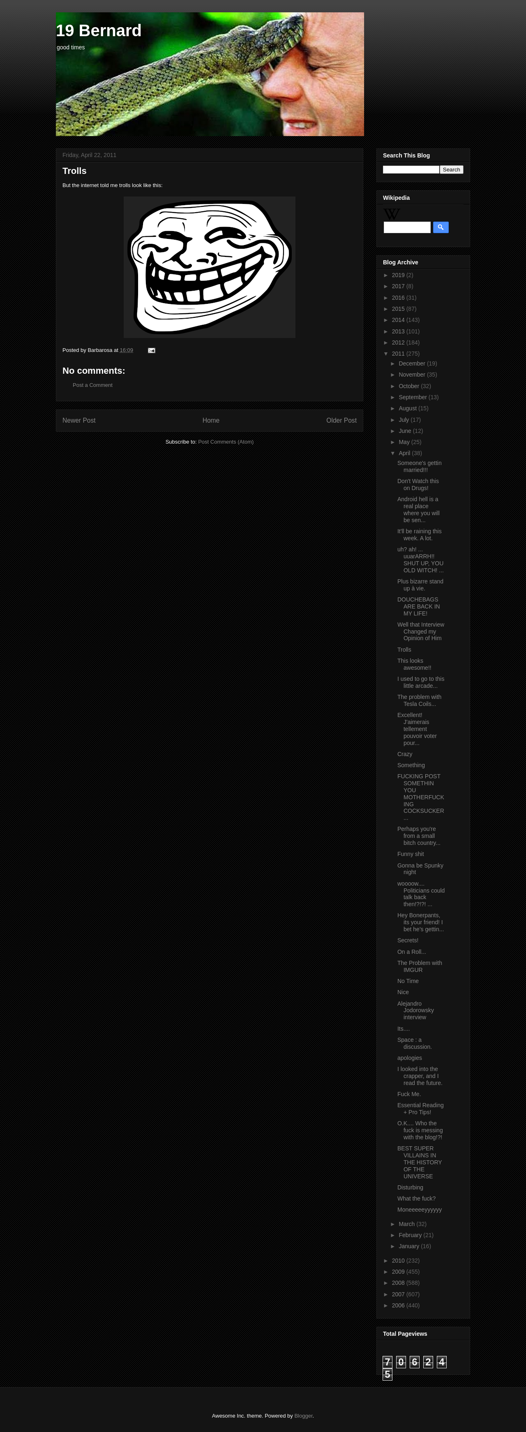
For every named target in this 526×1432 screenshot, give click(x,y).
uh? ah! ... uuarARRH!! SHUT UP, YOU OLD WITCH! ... (420, 559)
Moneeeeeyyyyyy (419, 1209)
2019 (399, 275)
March (407, 1224)
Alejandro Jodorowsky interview (415, 1010)
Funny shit (410, 854)
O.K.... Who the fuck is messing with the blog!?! (420, 1130)
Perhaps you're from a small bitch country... (419, 836)
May (405, 442)
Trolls (404, 649)
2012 (399, 342)
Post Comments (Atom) (226, 442)
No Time (408, 981)
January (410, 1246)
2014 (399, 320)
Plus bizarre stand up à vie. (420, 585)
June (406, 431)
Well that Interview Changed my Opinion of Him (420, 631)
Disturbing (410, 1187)
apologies (409, 1058)
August (408, 408)
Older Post (341, 420)
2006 (399, 1305)
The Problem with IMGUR (419, 966)
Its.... (403, 1028)
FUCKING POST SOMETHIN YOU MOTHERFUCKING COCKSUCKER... (420, 797)
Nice (403, 992)
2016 (399, 297)
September (413, 397)
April (405, 453)
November (413, 374)
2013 (399, 331)
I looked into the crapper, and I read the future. (420, 1076)
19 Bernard (99, 30)
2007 (399, 1294)
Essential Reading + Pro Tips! (420, 1108)
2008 (399, 1282)
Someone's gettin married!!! (419, 466)
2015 (399, 308)
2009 (399, 1271)
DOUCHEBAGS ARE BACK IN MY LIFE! (418, 606)
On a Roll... (411, 951)
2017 (399, 286)
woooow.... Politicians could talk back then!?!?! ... (421, 893)
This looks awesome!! (414, 664)
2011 (399, 353)
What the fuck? (416, 1198)
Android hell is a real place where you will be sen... (418, 509)
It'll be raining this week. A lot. (419, 534)
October (410, 386)
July (405, 419)
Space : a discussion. (414, 1043)
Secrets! (407, 940)
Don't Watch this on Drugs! (418, 484)
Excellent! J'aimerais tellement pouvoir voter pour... (417, 729)
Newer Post (79, 420)
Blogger (303, 1416)
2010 (399, 1260)
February (411, 1235)
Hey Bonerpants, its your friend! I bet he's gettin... (420, 922)
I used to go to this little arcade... (420, 682)
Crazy (405, 754)
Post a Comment (93, 385)
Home (211, 420)
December (413, 363)
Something (411, 765)
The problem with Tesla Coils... (419, 700)
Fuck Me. (409, 1094)
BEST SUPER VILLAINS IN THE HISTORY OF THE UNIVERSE (419, 1162)
